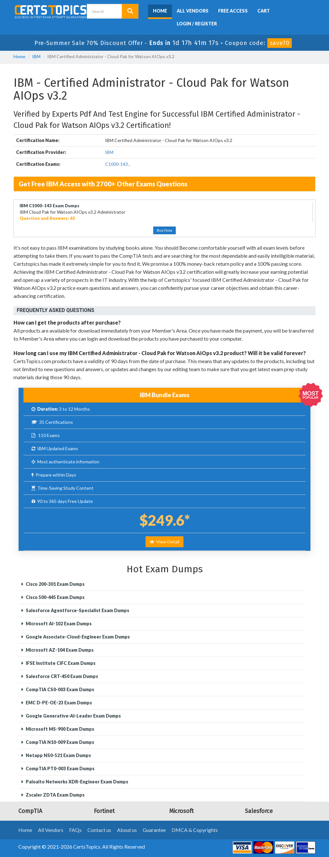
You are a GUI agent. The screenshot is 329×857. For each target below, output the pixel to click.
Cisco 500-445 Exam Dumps (54, 597)
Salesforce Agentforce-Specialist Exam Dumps (77, 610)
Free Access (233, 10)
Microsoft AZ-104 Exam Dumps (59, 650)
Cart (263, 10)
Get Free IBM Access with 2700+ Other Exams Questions (103, 184)
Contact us (99, 830)
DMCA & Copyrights (195, 830)
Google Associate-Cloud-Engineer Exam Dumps (77, 636)
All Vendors (193, 10)
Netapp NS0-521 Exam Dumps (58, 755)
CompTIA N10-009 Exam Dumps (59, 742)
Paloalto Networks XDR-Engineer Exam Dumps (76, 781)
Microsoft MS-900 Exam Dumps (59, 729)
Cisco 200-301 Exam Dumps (54, 584)
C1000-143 (116, 164)
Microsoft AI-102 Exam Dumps (58, 623)
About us (127, 830)
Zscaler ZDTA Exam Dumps (54, 795)
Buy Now (164, 230)
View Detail (164, 541)
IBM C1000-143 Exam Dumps (49, 205)
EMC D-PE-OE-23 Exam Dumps (58, 702)
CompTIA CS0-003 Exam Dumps (59, 689)
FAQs (75, 830)
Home (160, 10)
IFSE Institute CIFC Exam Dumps (60, 663)
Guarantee (154, 830)
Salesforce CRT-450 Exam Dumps (61, 676)
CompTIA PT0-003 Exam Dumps (59, 768)
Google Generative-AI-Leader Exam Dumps (73, 716)
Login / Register (197, 23)
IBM (36, 56)
